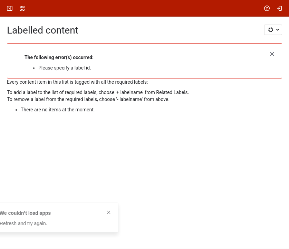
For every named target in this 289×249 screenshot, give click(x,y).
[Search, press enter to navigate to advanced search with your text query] (146, 8)
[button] (272, 53)
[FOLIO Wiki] (31, 8)
